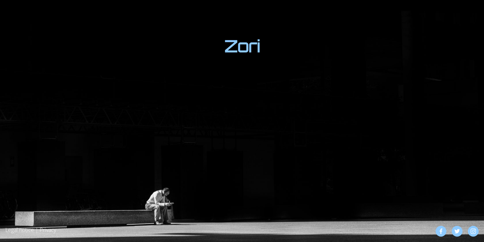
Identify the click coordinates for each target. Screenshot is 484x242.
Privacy (48, 230)
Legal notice (19, 230)
